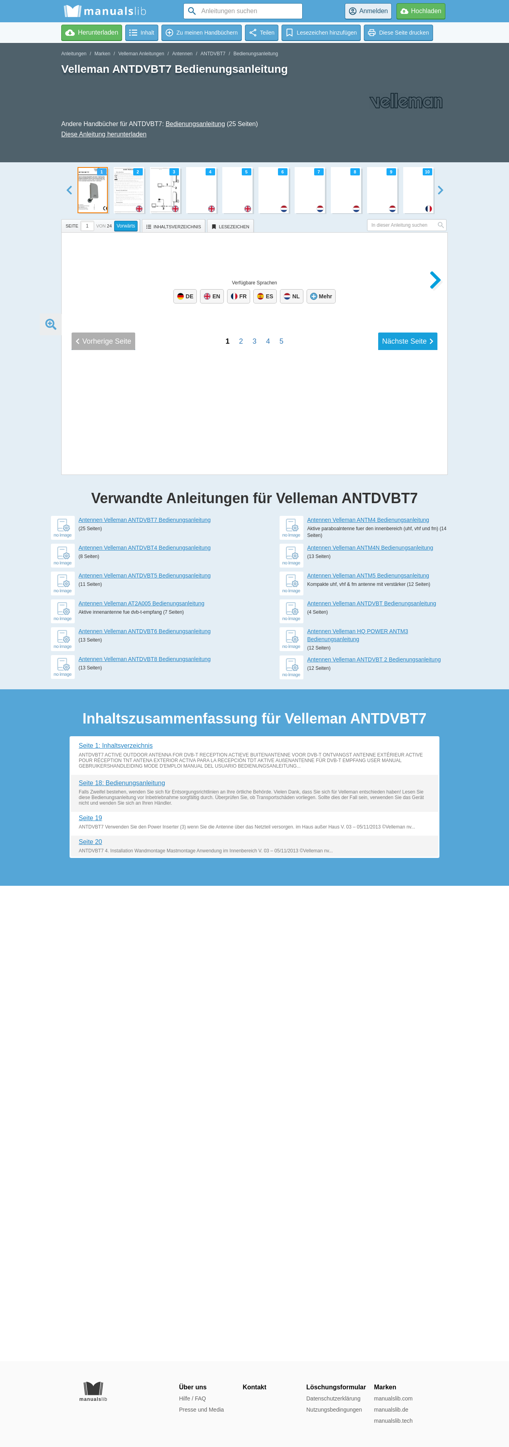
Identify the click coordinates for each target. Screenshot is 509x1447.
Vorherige (103, 899)
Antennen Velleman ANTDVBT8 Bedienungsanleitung (145, 1134)
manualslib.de (391, 1409)
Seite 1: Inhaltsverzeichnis (116, 1221)
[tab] (101, 224)
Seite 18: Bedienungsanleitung (122, 1258)
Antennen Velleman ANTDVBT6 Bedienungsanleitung (145, 1106)
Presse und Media (201, 1409)
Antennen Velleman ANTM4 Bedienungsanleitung (368, 995)
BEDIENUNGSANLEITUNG (132, 821)
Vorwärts (126, 226)
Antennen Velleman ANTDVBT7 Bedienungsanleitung (145, 995)
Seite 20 (90, 1317)
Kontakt (254, 1387)
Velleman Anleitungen (141, 53)
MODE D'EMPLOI (108, 795)
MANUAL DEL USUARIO (123, 807)
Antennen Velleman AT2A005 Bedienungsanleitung (142, 1079)
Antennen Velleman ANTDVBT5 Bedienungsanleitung (145, 1051)
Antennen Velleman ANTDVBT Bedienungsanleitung (371, 1079)
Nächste (407, 899)
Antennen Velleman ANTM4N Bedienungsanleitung (370, 1023)
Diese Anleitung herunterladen (103, 134)
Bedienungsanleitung (255, 53)
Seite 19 (90, 1293)
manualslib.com (393, 1398)
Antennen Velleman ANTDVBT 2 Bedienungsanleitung (374, 1135)
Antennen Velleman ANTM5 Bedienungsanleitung (368, 1051)
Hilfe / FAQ (192, 1398)
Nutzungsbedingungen (334, 1409)
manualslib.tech (393, 1421)
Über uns (192, 1387)
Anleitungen (73, 53)
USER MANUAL (104, 770)
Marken (102, 53)
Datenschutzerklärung (333, 1398)
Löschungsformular (336, 1387)
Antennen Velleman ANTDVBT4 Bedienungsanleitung (145, 1023)
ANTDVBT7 (212, 53)
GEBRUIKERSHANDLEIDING (137, 783)
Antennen (182, 53)
